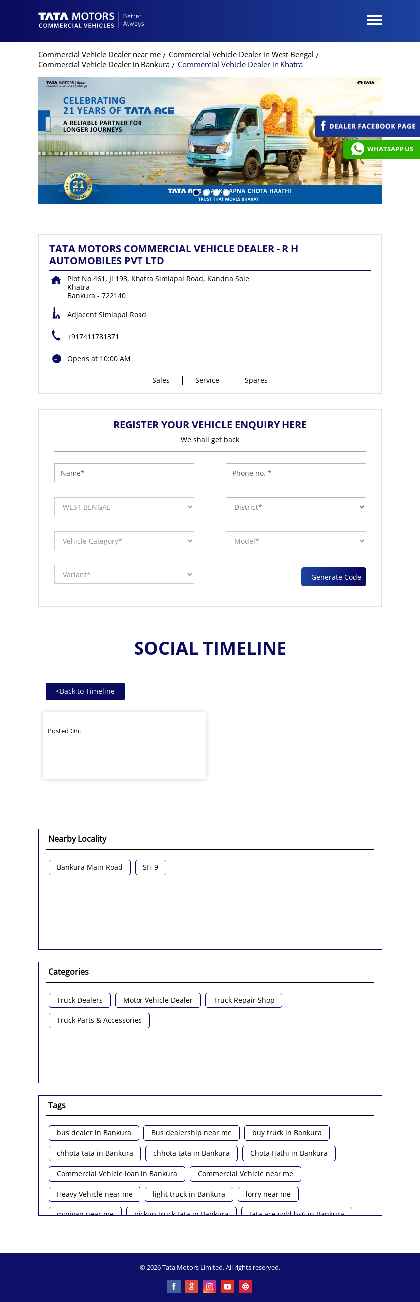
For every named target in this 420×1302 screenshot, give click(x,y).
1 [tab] (195, 191)
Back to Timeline (85, 691)
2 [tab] (205, 191)
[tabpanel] (210, 140)
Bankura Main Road (90, 867)
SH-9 (150, 867)
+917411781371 (93, 336)
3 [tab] (215, 191)
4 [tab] (225, 191)
